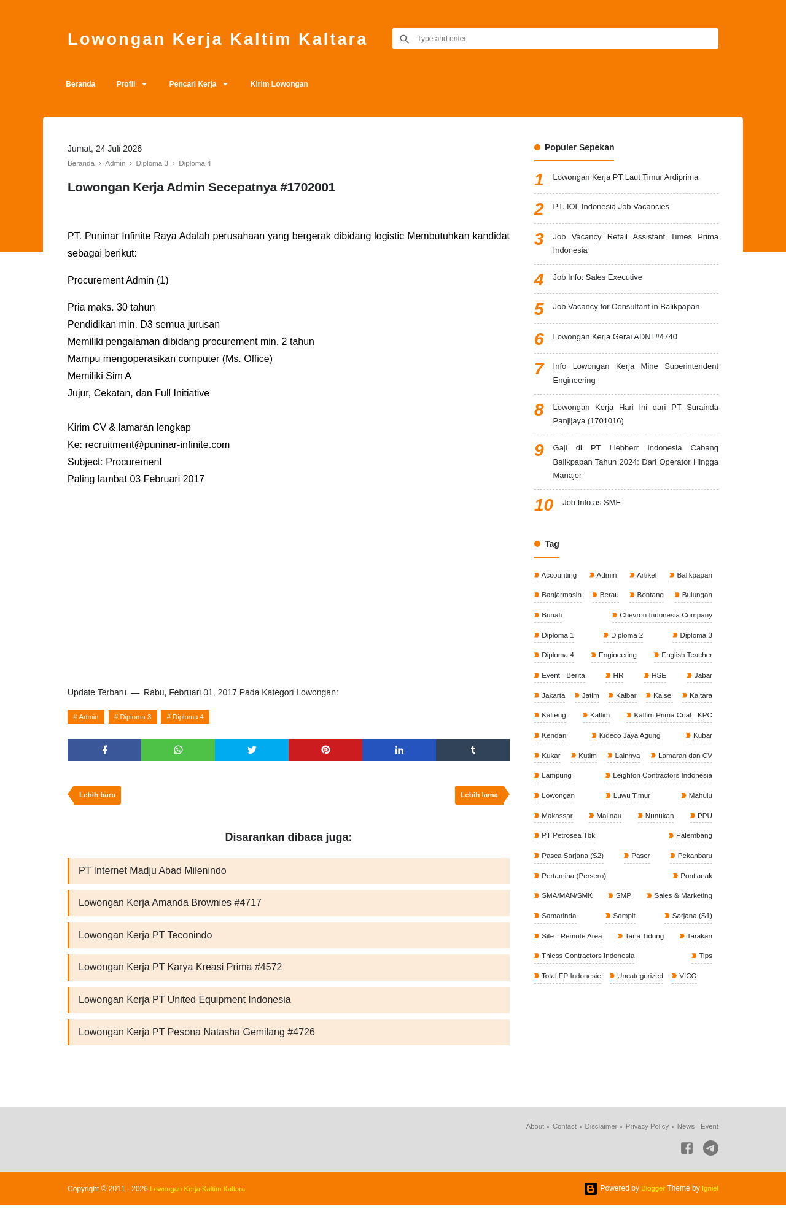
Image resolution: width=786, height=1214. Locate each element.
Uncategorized (642, 996)
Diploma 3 (139, 717)
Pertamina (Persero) (627, 893)
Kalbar (651, 708)
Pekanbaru (558, 893)
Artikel (645, 585)
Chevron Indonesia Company (663, 626)
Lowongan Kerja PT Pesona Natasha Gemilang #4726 (197, 1040)
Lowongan (694, 811)
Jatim (603, 708)
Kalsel (701, 708)
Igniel (709, 1197)
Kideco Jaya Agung (572, 770)
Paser (701, 872)
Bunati (551, 626)
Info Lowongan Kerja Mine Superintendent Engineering (635, 377)
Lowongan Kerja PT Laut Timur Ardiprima (631, 178)
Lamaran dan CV (623, 790)
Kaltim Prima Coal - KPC (581, 749)
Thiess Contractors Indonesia (588, 976)
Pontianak (694, 893)
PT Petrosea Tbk (683, 852)
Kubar (630, 770)
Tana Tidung (644, 955)
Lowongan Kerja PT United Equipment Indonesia (185, 1007)
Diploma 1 (557, 647)
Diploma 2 (626, 647)
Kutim (701, 770)
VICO (690, 996)
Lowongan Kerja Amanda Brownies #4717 (170, 907)
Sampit (623, 934)
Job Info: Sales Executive (601, 280)
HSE (658, 688)
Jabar (702, 688)
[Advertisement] (289, 584)
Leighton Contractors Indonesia (592, 811)
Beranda (82, 84)
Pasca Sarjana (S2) (634, 872)
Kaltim (701, 729)
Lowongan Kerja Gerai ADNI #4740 (620, 340)
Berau (609, 605)
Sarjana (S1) (690, 934)
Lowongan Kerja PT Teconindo (145, 940)
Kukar (666, 770)
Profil (131, 84)
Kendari (698, 749)
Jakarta (553, 708)
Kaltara (552, 729)
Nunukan (555, 852)
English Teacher (685, 667)
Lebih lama (478, 798)
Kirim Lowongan (292, 84)
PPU (613, 852)
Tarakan (698, 955)
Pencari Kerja (202, 84)
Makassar (652, 831)
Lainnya (553, 790)
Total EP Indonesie (571, 996)
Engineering (616, 667)
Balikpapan (693, 585)
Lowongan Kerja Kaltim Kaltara (230, 38)
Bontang (649, 605)
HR (618, 688)
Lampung (696, 790)
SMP (622, 914)
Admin (90, 717)
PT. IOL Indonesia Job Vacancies (616, 207)
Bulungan (695, 605)
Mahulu (607, 831)
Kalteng (627, 729)
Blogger (651, 1197)
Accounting (559, 585)
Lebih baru (98, 798)
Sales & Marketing (681, 914)
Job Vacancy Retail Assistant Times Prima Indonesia (635, 245)
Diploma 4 (195, 717)
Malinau (698, 831)
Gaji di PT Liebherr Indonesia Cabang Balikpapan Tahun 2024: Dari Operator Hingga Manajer (635, 470)
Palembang (559, 872)
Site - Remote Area (572, 955)
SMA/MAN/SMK (567, 914)
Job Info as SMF (593, 514)
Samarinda (558, 934)
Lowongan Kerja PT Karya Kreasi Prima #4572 (180, 973)
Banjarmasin (561, 605)
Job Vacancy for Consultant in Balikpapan (632, 310)
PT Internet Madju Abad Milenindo (153, 874)
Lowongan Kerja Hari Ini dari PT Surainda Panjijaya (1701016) (635, 420)
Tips (704, 976)
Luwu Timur (560, 831)
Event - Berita (563, 688)
